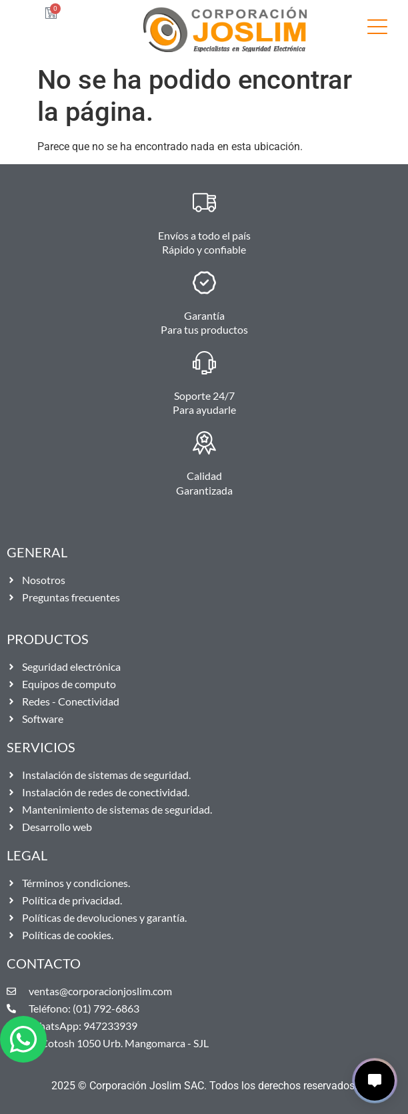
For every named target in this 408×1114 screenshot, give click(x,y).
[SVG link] (377, 29)
